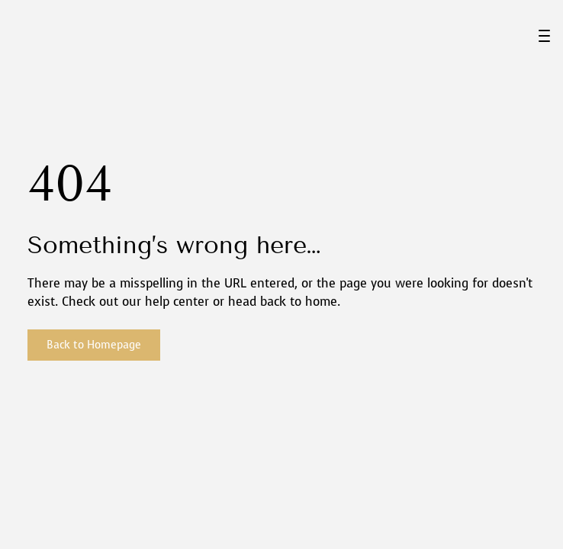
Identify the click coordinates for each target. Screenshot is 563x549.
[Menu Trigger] (544, 36)
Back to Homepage (94, 345)
